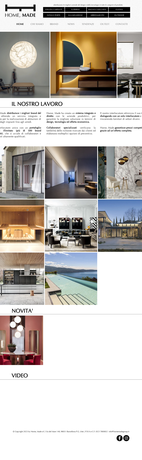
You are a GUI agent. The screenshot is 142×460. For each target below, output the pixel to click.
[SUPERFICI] (75, 9)
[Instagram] (126, 438)
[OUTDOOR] (119, 15)
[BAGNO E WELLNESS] (97, 9)
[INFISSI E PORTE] (54, 15)
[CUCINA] (119, 9)
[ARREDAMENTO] (97, 15)
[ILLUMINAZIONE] (75, 15)
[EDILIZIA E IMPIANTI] (54, 9)
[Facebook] (120, 438)
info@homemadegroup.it (119, 431)
